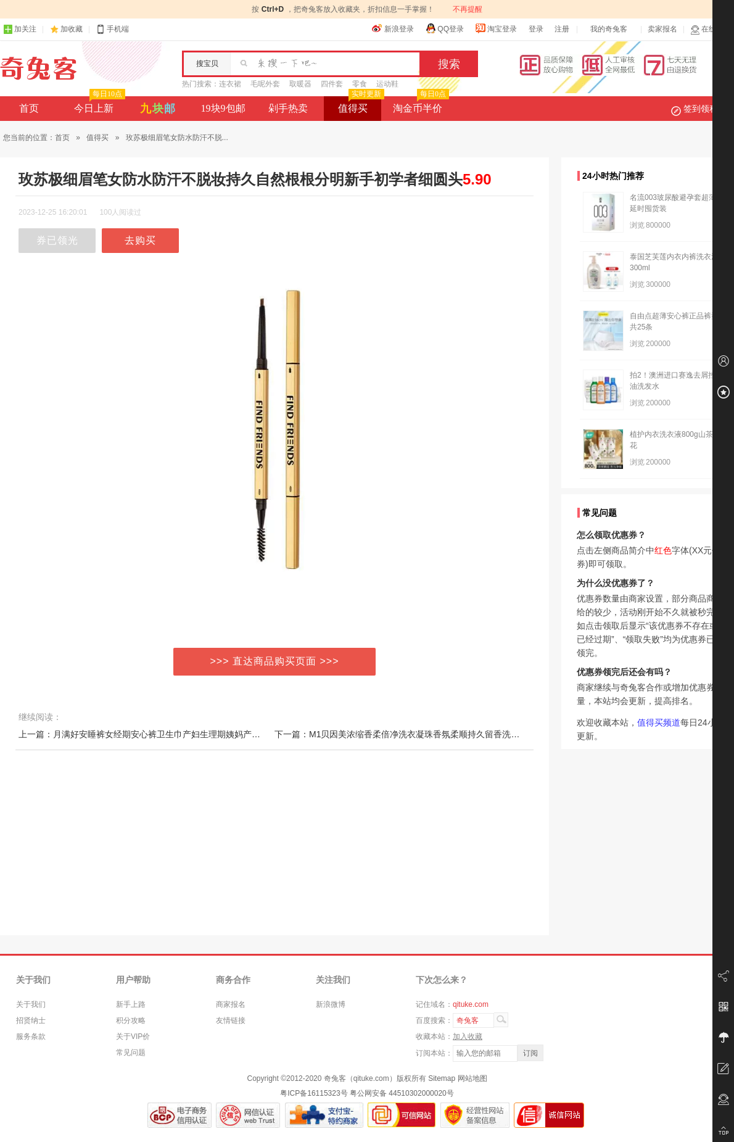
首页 (29, 108)
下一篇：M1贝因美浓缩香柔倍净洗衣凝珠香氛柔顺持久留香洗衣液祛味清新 (418, 734)
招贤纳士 (31, 1020)
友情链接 (230, 1020)
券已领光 (57, 240)
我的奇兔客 (608, 29)
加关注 (19, 29)
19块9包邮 (223, 108)
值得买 (360, 105)
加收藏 (71, 29)
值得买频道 (658, 722)
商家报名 (230, 1004)
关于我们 (31, 1004)
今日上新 (98, 105)
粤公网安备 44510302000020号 (402, 1093)
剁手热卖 (288, 108)
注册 (562, 29)
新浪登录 (393, 28)
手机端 (112, 29)
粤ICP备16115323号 (313, 1093)
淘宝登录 (496, 28)
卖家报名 (662, 29)
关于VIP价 (133, 1036)
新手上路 (131, 1004)
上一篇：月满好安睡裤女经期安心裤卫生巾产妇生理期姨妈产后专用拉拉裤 (161, 734)
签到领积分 (700, 108)
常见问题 (131, 1052)
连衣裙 (230, 84)
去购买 (140, 240)
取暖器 (300, 84)
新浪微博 (330, 1004)
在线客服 (710, 29)
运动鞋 (387, 84)
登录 (536, 29)
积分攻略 (131, 1020)
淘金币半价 (420, 105)
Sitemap (441, 1078)
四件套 (332, 84)
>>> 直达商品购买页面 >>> (274, 661)
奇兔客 (38, 68)
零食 (359, 84)
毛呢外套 (265, 84)
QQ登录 (444, 28)
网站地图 (472, 1078)
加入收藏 (467, 1036)
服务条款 (31, 1036)
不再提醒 (467, 9)
